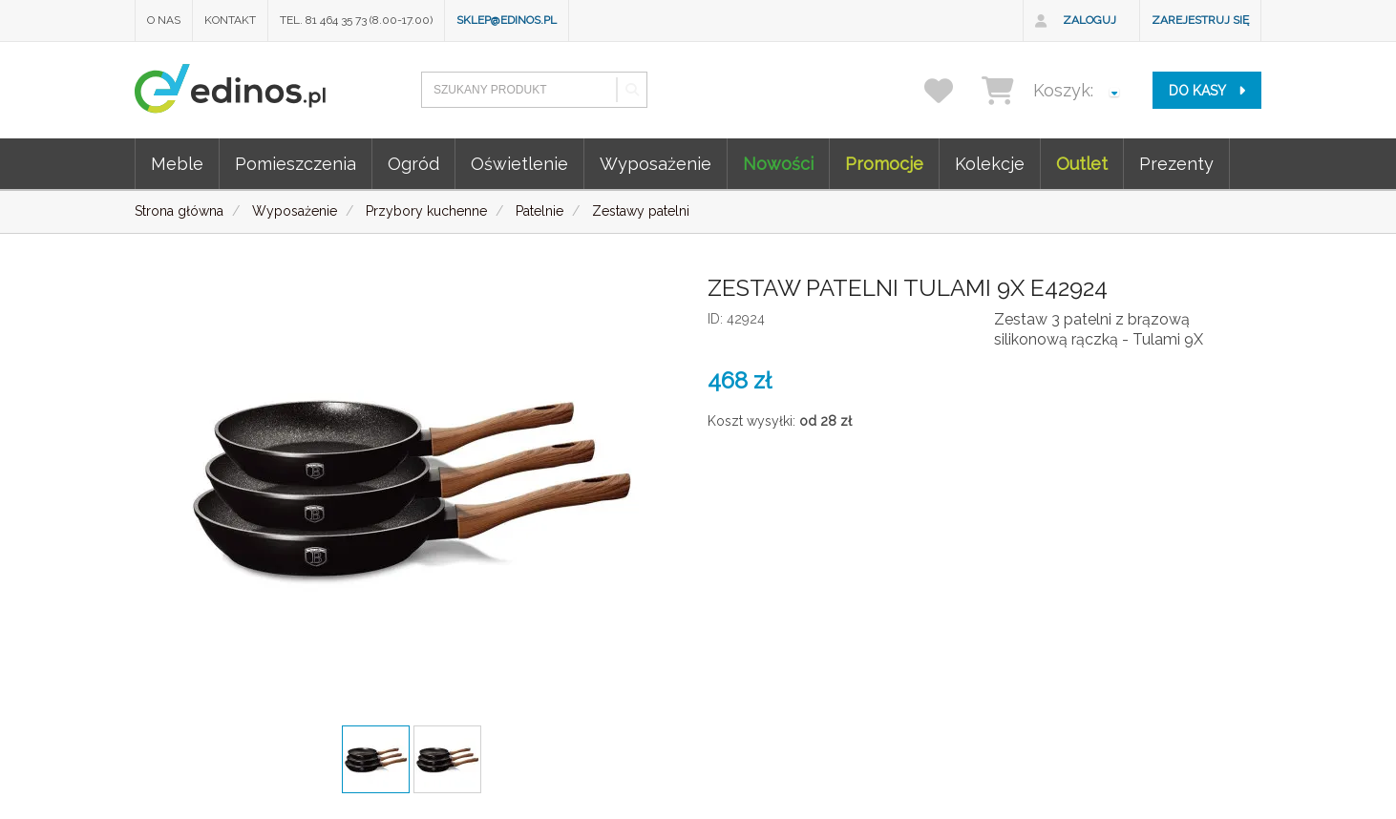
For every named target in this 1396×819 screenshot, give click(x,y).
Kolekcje (990, 164)
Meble (177, 164)
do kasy (1207, 90)
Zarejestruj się (1200, 20)
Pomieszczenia (295, 164)
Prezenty (1176, 164)
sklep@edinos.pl (506, 20)
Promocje (884, 164)
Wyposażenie (655, 164)
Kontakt (230, 20)
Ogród (413, 164)
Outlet (1082, 164)
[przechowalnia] (950, 90)
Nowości (778, 164)
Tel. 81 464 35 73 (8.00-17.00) (356, 20)
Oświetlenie (519, 164)
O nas (163, 20)
